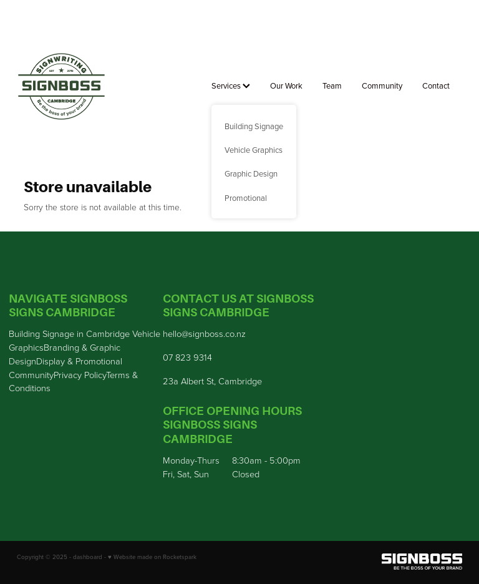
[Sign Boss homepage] (61, 87)
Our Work (286, 85)
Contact (436, 85)
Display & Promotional (79, 360)
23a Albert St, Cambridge (212, 380)
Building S (28, 333)
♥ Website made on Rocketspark (152, 556)
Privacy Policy (80, 374)
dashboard (87, 556)
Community (382, 85)
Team (332, 85)
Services (230, 85)
